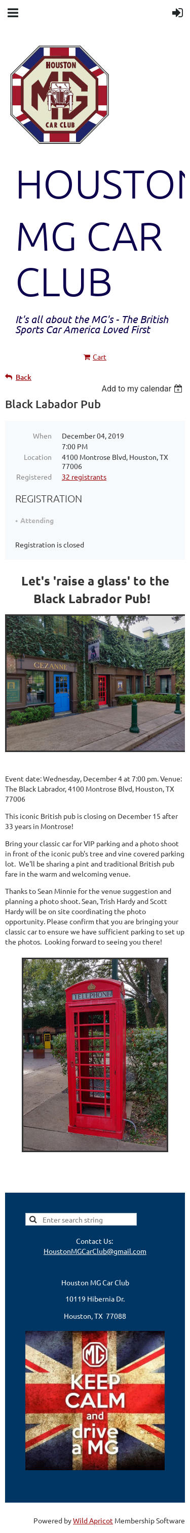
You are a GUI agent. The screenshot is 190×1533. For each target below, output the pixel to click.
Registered (34, 476)
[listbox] (143, 388)
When (42, 435)
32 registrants (84, 476)
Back (23, 377)
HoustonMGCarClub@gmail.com (95, 1250)
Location (38, 456)
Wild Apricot (93, 1520)
